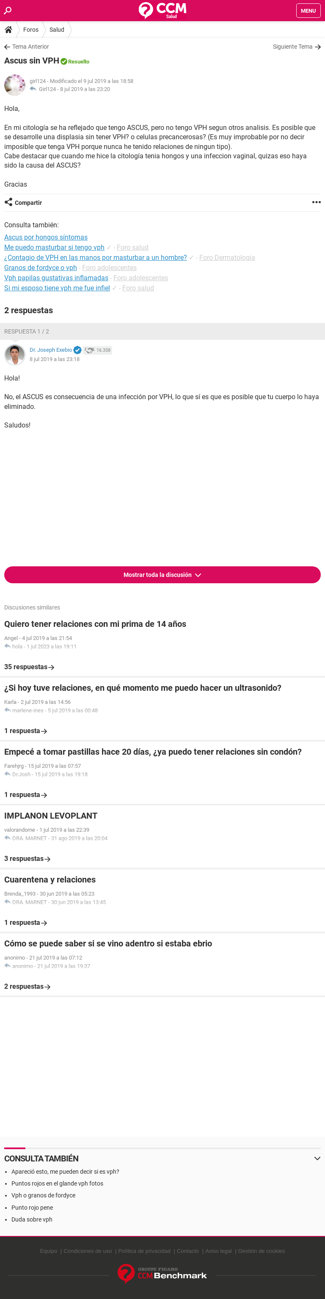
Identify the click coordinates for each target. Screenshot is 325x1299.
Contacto (188, 1251)
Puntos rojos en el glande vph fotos (57, 1183)
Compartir (28, 202)
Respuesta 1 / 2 (26, 331)
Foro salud (133, 247)
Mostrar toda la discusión (158, 574)
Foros (31, 29)
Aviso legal (218, 1251)
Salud (57, 29)
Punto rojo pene (32, 1207)
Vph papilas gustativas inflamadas (56, 278)
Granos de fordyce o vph (40, 268)
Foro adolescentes (109, 268)
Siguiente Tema (293, 46)
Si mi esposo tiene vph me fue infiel (57, 288)
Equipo (48, 1251)
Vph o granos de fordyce (43, 1195)
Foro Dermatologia (227, 258)
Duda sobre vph (31, 1219)
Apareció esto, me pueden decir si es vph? (65, 1171)
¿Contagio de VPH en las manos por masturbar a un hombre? (95, 258)
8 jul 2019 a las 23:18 (55, 359)
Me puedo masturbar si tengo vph (54, 247)
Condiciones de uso (87, 1251)
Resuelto (78, 61)
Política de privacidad (144, 1251)
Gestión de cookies (261, 1251)
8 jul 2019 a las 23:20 (85, 89)
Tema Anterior (30, 46)
